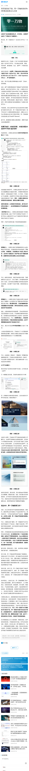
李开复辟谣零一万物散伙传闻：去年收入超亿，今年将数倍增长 (19, 685)
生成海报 (5, 653)
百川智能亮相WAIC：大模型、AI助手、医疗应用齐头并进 (19, 701)
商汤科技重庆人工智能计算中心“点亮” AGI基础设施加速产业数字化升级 (19, 678)
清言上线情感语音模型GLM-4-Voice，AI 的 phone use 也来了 (19, 724)
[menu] (26, 2)
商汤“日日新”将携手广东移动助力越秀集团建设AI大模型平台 (19, 732)
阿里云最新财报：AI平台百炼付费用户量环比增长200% (19, 748)
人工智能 (19, 14)
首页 (2, 5)
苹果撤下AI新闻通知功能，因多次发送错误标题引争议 (19, 716)
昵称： (4, 767)
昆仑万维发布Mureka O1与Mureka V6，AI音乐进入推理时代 (19, 709)
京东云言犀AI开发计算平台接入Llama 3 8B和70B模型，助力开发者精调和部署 (19, 740)
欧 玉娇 (2, 14)
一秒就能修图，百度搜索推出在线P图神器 (19, 693)
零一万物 (5, 643)
